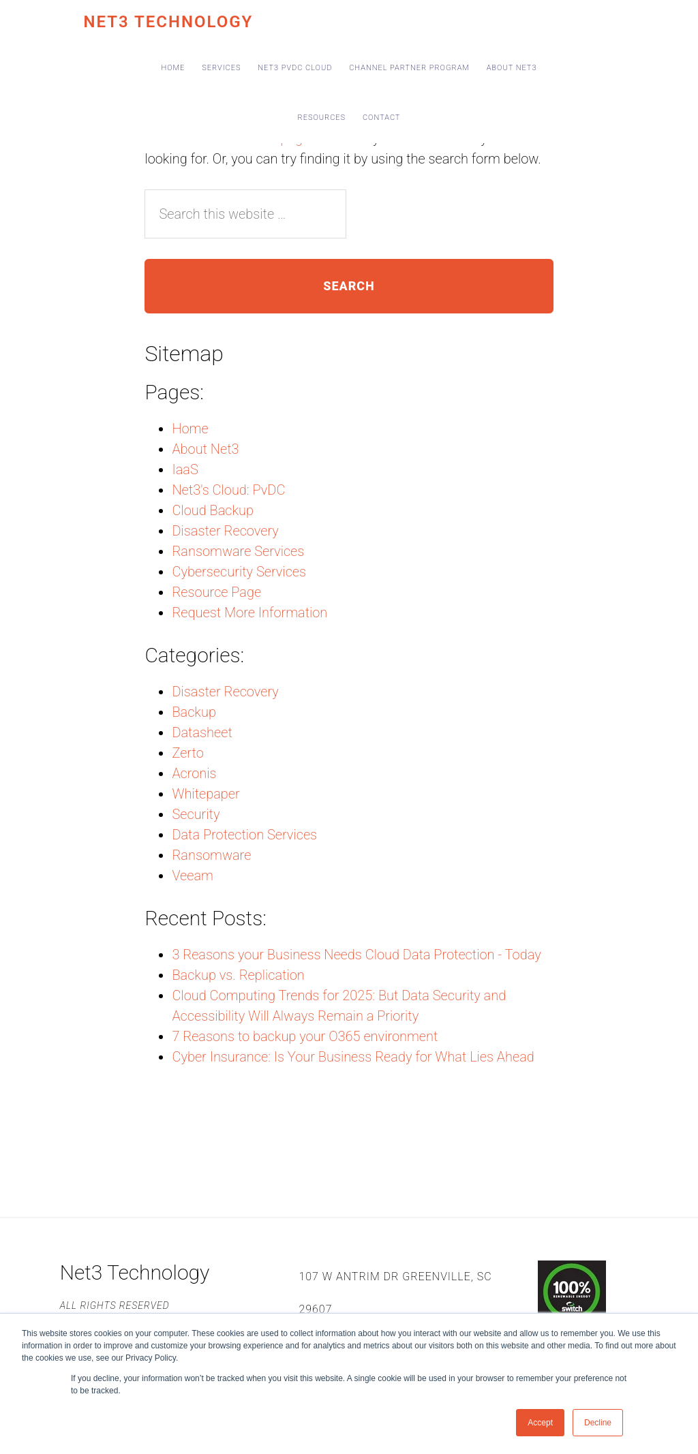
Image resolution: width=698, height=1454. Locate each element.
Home (190, 428)
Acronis (194, 773)
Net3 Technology (168, 21)
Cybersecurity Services (239, 571)
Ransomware (211, 855)
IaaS (185, 469)
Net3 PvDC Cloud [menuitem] (295, 67)
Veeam (192, 875)
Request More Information (249, 612)
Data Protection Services (244, 834)
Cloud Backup (213, 510)
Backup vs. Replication (238, 975)
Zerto (187, 753)
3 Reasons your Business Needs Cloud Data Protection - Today (356, 954)
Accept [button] (540, 1422)
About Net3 (205, 449)
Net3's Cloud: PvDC (228, 490)
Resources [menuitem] (322, 117)
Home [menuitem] (173, 67)
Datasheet (202, 732)
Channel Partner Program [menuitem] (409, 67)
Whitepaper (205, 794)
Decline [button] (597, 1422)
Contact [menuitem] (381, 117)
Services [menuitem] (221, 67)
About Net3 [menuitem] (512, 67)
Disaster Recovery (225, 531)
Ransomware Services (238, 551)
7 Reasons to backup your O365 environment (305, 1036)
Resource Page (216, 592)
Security (195, 814)
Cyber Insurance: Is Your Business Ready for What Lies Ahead (353, 1057)
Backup (194, 712)
